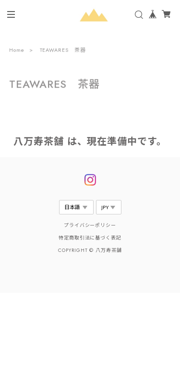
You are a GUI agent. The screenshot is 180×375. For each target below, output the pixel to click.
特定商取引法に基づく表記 (90, 237)
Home (16, 50)
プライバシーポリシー (90, 225)
